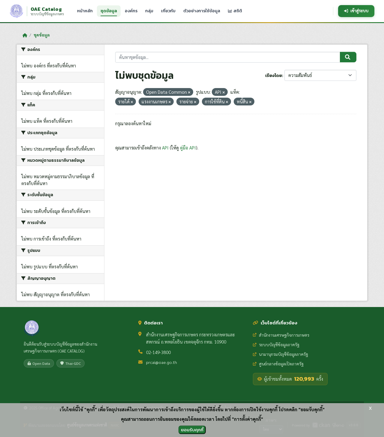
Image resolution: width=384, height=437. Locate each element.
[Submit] (348, 57)
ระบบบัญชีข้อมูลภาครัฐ (276, 344)
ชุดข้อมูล (108, 11)
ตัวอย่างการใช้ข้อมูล (201, 10)
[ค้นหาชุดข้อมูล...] (227, 57)
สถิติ (235, 10)
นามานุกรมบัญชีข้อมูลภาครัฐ (280, 354)
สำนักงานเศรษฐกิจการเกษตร (281, 335)
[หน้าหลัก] (24, 35)
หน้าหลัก (85, 10)
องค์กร (131, 10)
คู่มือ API (188, 147)
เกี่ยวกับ (168, 10)
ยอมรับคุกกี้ (192, 429)
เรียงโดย (273, 75)
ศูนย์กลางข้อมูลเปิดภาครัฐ (278, 363)
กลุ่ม (149, 10)
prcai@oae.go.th (161, 362)
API (165, 147)
